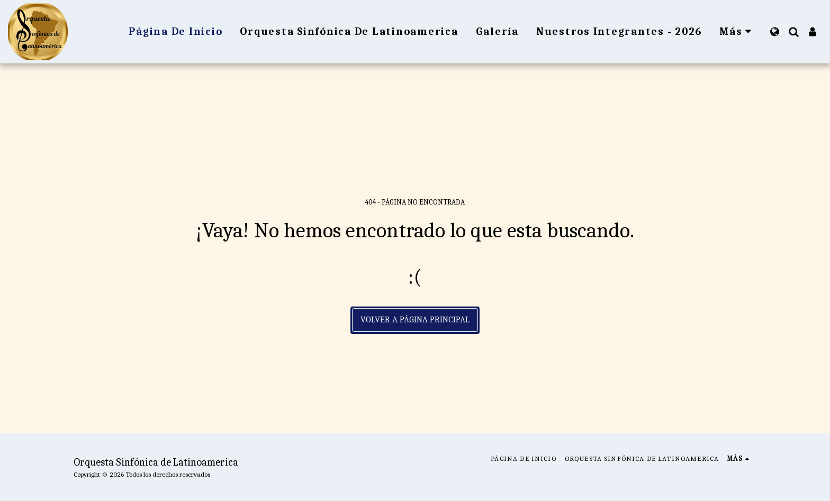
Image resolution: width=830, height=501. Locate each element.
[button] (793, 31)
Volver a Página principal (415, 319)
